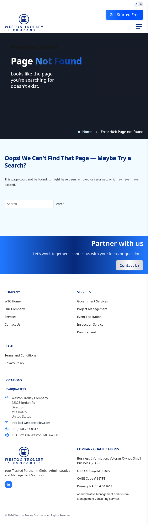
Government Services (92, 301)
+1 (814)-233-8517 (25, 429)
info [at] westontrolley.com (31, 423)
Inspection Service (90, 324)
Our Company (15, 309)
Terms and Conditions (20, 355)
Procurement (86, 332)
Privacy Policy (14, 363)
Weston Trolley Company (30, 515)
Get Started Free (124, 14)
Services (10, 317)
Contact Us (129, 265)
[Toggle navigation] (138, 26)
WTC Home (13, 301)
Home (85, 131)
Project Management (92, 309)
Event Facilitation (89, 317)
